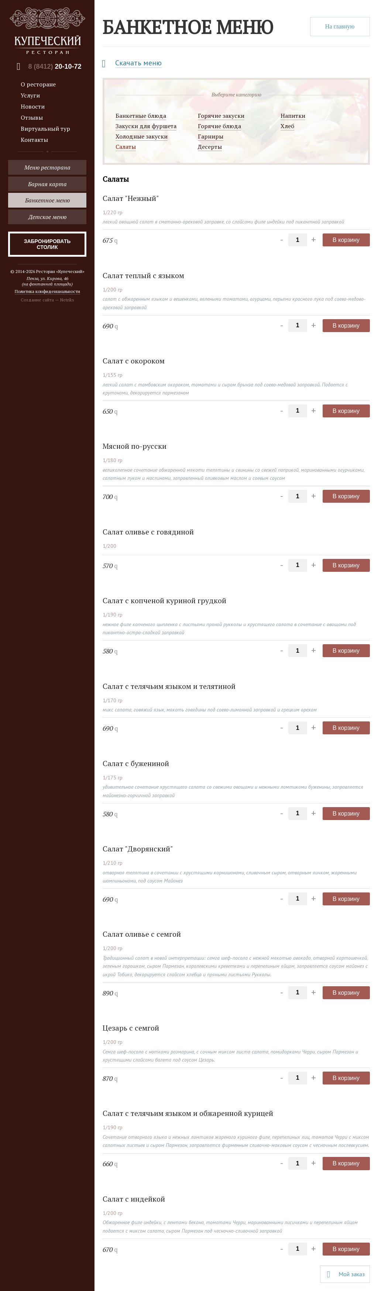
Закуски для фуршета (146, 126)
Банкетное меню (47, 200)
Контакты (34, 140)
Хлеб (287, 126)
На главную (340, 26)
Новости (33, 106)
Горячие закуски (221, 116)
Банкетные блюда (141, 116)
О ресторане (38, 84)
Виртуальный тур (45, 128)
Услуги (30, 95)
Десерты (210, 147)
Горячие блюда (219, 126)
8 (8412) (54, 66)
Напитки (293, 116)
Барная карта (47, 184)
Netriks (67, 300)
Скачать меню (138, 63)
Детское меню (47, 217)
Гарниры (210, 136)
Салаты (126, 147)
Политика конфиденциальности (47, 291)
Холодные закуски (142, 136)
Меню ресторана (47, 167)
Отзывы (32, 117)
